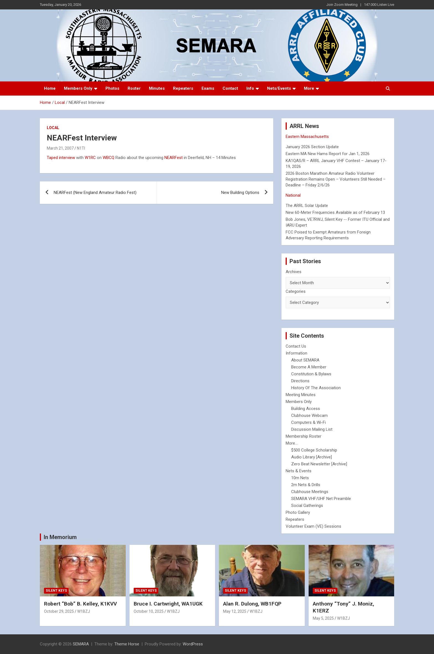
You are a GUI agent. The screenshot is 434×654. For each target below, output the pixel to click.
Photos (112, 88)
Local (53, 127)
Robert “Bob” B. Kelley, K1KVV (80, 604)
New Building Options (240, 192)
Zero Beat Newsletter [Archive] (319, 463)
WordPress (193, 644)
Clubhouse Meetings (309, 491)
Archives (293, 271)
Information (296, 353)
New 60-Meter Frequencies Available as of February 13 (335, 212)
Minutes (157, 88)
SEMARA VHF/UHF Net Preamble (321, 498)
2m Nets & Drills (305, 484)
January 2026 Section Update (312, 146)
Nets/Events (279, 88)
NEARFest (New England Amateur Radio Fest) (95, 192)
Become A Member (308, 367)
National (293, 195)
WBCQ (108, 157)
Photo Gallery (298, 512)
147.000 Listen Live (379, 4)
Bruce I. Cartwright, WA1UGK (168, 604)
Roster (134, 88)
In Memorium (60, 537)
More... (292, 443)
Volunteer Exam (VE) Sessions (313, 526)
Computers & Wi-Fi (308, 422)
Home (50, 88)
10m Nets (300, 477)
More (309, 88)
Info (250, 88)
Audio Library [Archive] (311, 457)
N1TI (81, 148)
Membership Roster (303, 436)
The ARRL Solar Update (307, 205)
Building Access (305, 408)
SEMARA (81, 644)
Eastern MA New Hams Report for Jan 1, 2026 (328, 153)
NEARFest (173, 157)
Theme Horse (126, 644)
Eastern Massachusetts (307, 136)
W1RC (90, 157)
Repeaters (183, 88)
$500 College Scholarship (314, 450)
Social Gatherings (307, 505)
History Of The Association (316, 387)
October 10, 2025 (149, 611)
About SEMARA (305, 360)
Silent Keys (56, 591)
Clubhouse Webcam (309, 415)
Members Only (78, 88)
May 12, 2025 (234, 611)
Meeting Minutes (301, 394)
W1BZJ (83, 611)
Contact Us (296, 346)
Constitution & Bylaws (311, 373)
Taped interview (61, 157)
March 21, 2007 (60, 148)
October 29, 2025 (59, 611)
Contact (230, 88)
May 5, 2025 (323, 618)
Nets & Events (298, 470)
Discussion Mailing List (311, 429)
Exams (208, 88)
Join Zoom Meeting (342, 4)
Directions (300, 380)
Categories (296, 291)
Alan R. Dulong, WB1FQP (252, 604)
